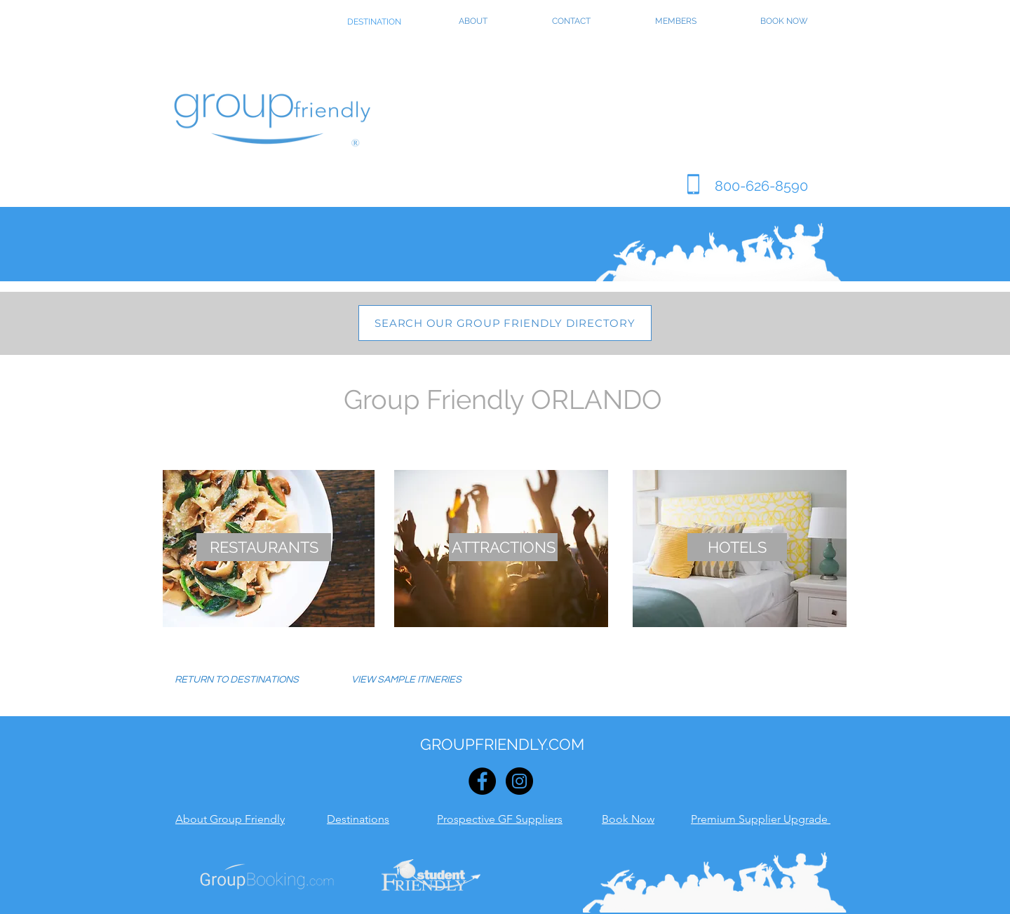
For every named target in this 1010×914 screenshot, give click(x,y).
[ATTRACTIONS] (503, 547)
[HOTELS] (737, 547)
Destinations (358, 819)
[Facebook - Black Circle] (482, 781)
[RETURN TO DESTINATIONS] (236, 680)
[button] (406, 680)
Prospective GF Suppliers (500, 819)
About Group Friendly (230, 819)
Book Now (628, 819)
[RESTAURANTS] (263, 547)
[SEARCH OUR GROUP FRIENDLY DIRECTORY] (505, 323)
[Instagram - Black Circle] (519, 781)
